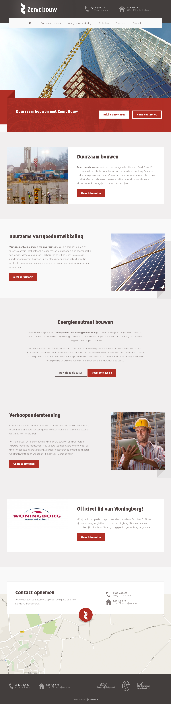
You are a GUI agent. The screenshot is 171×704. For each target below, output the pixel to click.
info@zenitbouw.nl (99, 10)
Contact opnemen (24, 463)
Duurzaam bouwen (51, 23)
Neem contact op (147, 114)
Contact (137, 23)
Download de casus (71, 372)
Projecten (104, 23)
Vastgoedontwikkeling (79, 23)
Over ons (120, 23)
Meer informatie (91, 193)
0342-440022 (97, 7)
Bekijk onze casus (114, 114)
